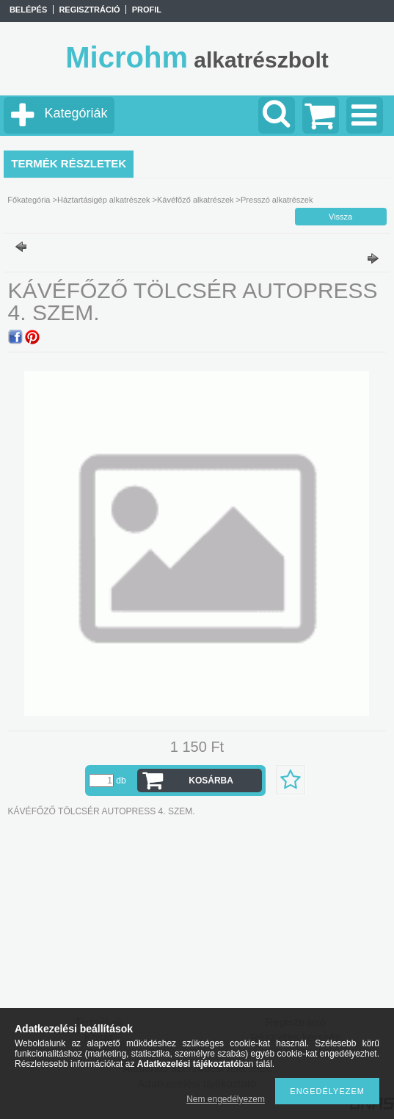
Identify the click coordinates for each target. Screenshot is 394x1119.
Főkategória (28, 199)
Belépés (28, 9)
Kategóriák (75, 113)
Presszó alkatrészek (277, 199)
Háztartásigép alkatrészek (103, 199)
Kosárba (211, 780)
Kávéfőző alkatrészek (195, 199)
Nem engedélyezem (225, 1099)
